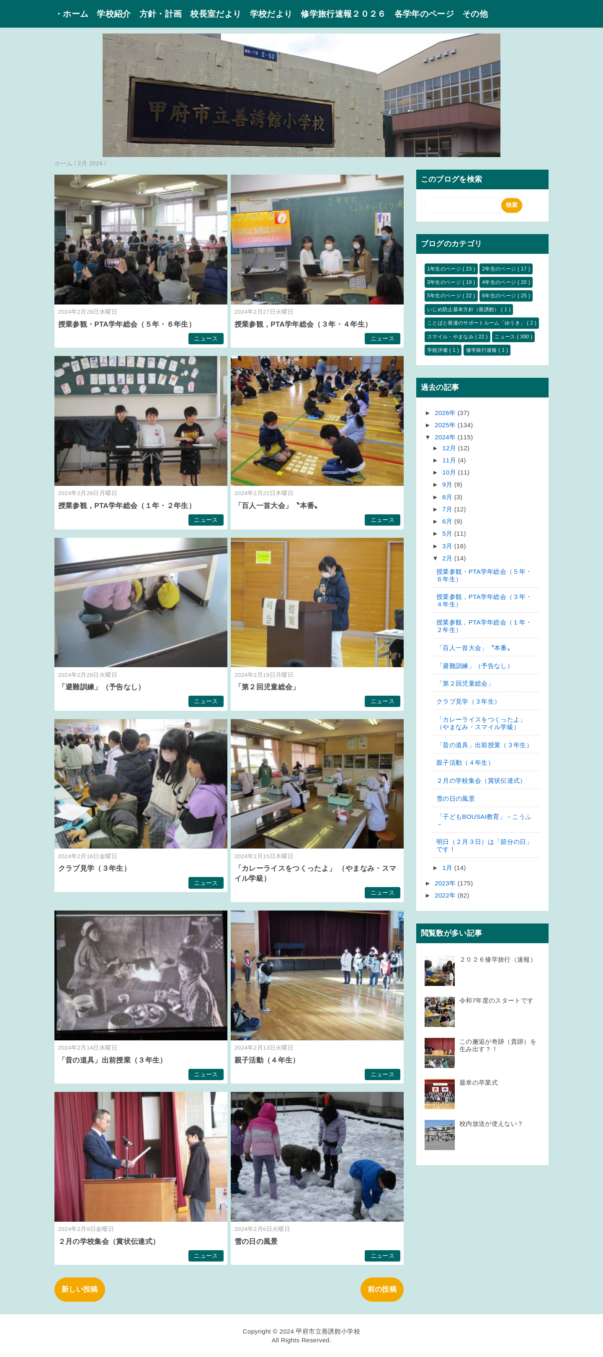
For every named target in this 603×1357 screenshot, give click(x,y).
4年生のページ (500, 282)
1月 (448, 867)
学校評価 (438, 350)
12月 (450, 447)
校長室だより (215, 13)
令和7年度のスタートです (496, 1000)
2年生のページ (500, 269)
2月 (448, 558)
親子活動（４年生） (267, 1060)
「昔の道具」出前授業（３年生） (112, 1060)
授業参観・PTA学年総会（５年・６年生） (127, 324)
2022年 (446, 895)
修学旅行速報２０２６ (343, 13)
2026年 (446, 412)
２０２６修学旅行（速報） (497, 959)
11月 (450, 460)
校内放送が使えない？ (491, 1123)
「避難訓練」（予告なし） (101, 687)
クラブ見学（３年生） (94, 868)
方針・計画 (160, 13)
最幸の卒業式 (478, 1082)
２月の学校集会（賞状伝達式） (109, 1242)
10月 (450, 472)
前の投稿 (382, 1289)
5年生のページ (445, 296)
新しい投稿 (80, 1289)
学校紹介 (114, 13)
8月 (448, 496)
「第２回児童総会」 (267, 687)
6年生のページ (500, 296)
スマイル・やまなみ (451, 337)
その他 (475, 13)
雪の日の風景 (256, 1242)
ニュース (206, 338)
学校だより (271, 13)
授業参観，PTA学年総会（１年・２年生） (127, 506)
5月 (448, 533)
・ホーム (71, 13)
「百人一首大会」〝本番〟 (278, 506)
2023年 (446, 883)
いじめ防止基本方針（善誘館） (464, 309)
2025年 (446, 424)
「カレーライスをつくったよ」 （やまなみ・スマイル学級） (481, 723)
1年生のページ (445, 269)
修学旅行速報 (482, 350)
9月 (448, 484)
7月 (448, 509)
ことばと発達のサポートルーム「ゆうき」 (477, 323)
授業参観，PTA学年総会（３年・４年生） (303, 324)
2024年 (446, 437)
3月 (448, 546)
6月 (448, 521)
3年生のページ (445, 282)
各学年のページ (424, 13)
